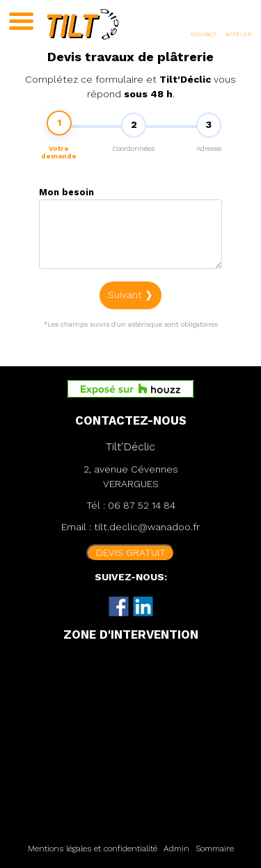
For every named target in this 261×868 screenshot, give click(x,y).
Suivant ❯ (130, 297)
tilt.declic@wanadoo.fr (147, 526)
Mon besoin (66, 195)
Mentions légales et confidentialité (92, 848)
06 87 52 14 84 (141, 505)
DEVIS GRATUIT (131, 552)
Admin (176, 848)
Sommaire (215, 848)
